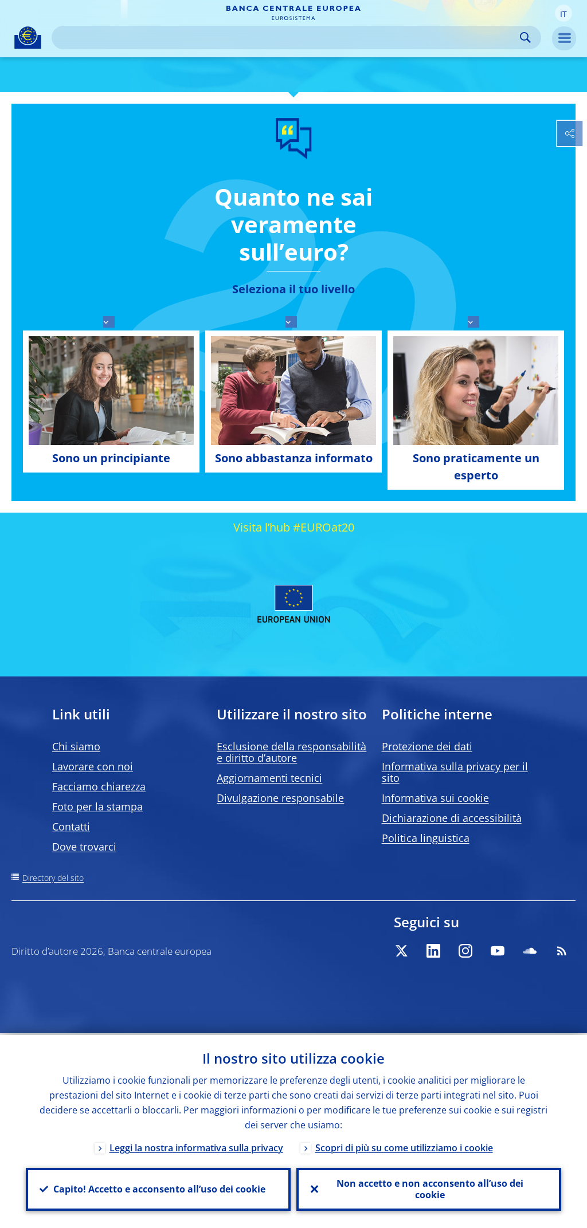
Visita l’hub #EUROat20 (293, 527)
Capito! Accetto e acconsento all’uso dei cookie (158, 1188)
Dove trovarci (84, 846)
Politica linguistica (425, 838)
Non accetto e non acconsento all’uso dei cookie (428, 1188)
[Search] (287, 37)
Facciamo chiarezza (99, 786)
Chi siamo (76, 746)
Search (525, 37)
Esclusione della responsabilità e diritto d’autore (291, 752)
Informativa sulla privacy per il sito (455, 772)
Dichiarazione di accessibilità (452, 818)
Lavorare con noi (92, 766)
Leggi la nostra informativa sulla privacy (196, 1146)
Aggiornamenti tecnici (269, 778)
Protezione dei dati (427, 746)
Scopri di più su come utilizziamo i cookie (404, 1146)
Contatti (71, 826)
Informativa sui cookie (435, 798)
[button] (563, 13)
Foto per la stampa (97, 806)
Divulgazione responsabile (280, 798)
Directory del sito (53, 877)
